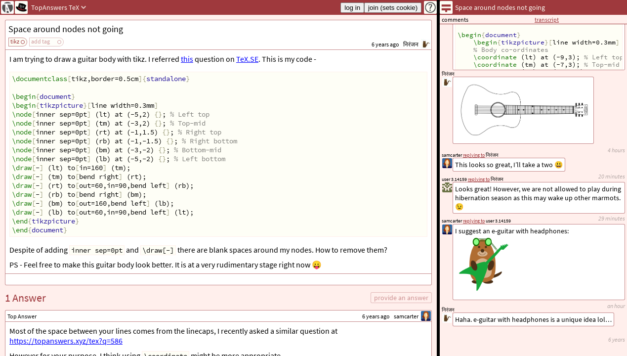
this (187, 59)
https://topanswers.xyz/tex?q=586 (66, 341)
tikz (14, 41)
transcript (547, 19)
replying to (474, 221)
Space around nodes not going (65, 29)
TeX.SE (247, 59)
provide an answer (401, 297)
